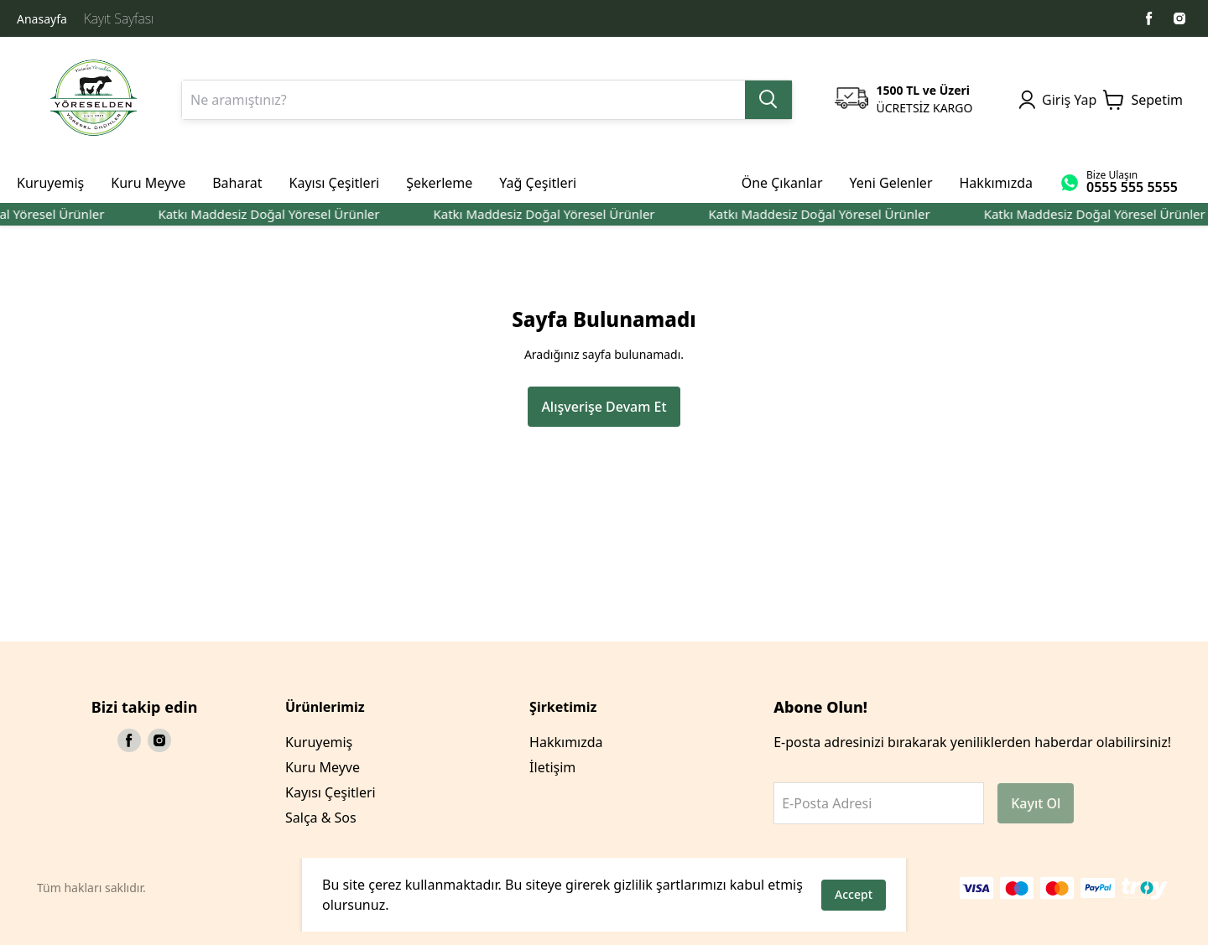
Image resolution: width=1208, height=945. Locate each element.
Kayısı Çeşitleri (330, 792)
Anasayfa (42, 19)
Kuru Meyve (322, 767)
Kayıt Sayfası (119, 18)
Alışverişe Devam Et (603, 406)
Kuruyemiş (318, 742)
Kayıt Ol (1035, 803)
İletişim (552, 767)
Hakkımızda (565, 742)
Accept (853, 894)
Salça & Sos (321, 817)
